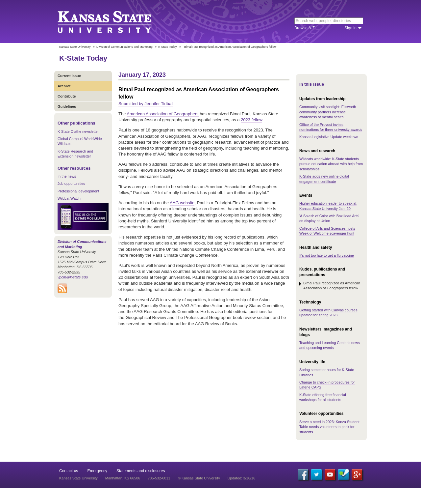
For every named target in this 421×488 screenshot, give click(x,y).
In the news (67, 176)
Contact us (68, 471)
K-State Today (167, 46)
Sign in (350, 28)
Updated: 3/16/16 (241, 478)
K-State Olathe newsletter (78, 131)
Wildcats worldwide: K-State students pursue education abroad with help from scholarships (331, 164)
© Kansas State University (199, 478)
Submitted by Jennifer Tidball (145, 103)
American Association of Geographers (162, 113)
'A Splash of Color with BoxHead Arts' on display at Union (329, 218)
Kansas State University (113, 21)
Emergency (97, 471)
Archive (64, 86)
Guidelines (67, 106)
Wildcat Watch (69, 198)
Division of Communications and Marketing (124, 46)
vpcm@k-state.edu (73, 277)
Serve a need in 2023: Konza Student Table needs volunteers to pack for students (329, 427)
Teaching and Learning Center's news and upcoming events (329, 345)
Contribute (67, 96)
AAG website (182, 202)
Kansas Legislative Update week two (328, 137)
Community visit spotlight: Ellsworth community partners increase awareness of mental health (327, 112)
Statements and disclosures (140, 471)
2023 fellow (251, 119)
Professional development (78, 191)
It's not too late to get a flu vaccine (326, 255)
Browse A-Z (304, 28)
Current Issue (69, 76)
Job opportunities (71, 184)
